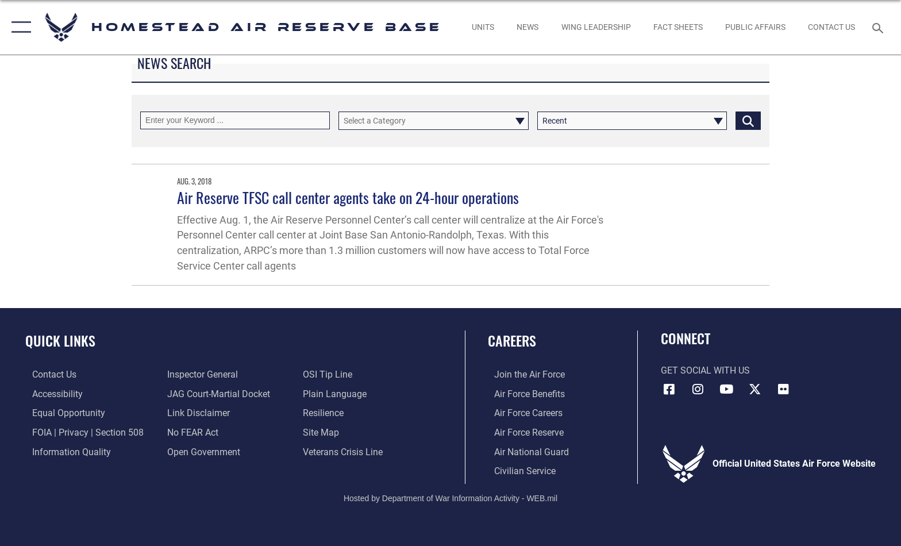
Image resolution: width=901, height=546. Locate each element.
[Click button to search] (748, 120)
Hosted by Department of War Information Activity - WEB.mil (450, 497)
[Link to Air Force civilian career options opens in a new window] (518, 470)
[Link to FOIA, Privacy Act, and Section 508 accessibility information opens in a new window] (81, 431)
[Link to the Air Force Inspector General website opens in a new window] (200, 374)
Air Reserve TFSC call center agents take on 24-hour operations (348, 197)
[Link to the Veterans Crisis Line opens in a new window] (345, 451)
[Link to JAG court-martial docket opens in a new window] (216, 394)
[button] (18, 27)
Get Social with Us (705, 370)
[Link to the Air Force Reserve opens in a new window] (522, 431)
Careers (512, 340)
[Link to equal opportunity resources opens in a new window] (61, 412)
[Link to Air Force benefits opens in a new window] (523, 394)
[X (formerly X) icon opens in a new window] (755, 389)
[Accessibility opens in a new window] (50, 394)
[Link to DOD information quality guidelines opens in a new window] (64, 451)
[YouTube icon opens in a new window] (726, 389)
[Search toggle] (879, 27)
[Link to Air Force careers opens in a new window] (522, 412)
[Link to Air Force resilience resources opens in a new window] (325, 412)
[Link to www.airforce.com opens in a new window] (523, 374)
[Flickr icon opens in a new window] (783, 389)
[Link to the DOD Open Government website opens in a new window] (201, 451)
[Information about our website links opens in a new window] (196, 412)
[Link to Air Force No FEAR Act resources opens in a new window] (191, 431)
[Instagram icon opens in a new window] (697, 389)
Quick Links (60, 340)
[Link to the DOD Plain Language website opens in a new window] (337, 394)
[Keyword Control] (235, 120)
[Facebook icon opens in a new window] (669, 389)
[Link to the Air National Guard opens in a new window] (525, 451)
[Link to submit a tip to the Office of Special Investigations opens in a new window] (330, 374)
